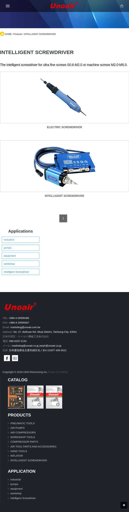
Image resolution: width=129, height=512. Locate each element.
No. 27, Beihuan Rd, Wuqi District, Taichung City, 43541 (45, 331)
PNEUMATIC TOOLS (22, 423)
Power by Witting (58, 371)
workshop (9, 263)
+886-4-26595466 (19, 317)
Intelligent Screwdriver (16, 271)
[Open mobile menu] (8, 6)
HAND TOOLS (18, 451)
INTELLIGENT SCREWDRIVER (40, 34)
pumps (7, 247)
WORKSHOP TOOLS (22, 437)
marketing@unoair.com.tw (25, 327)
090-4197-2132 (18, 341)
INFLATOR (16, 455)
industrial (9, 239)
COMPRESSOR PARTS (24, 441)
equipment (10, 255)
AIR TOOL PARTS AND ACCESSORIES (33, 446)
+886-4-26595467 (19, 322)
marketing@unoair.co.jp (25, 345)
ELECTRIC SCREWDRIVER (64, 127)
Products (17, 34)
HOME (8, 34)
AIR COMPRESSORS (23, 432)
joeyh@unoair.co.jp (50, 345)
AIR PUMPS (17, 427)
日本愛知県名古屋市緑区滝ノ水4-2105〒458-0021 (37, 350)
